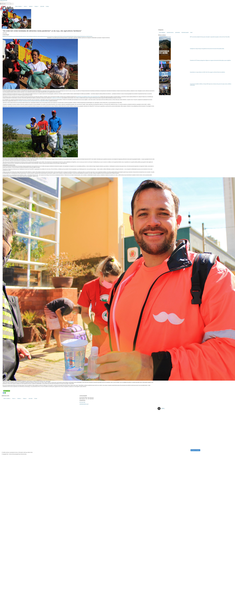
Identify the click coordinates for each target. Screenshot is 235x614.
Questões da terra (170, 32)
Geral (191, 32)
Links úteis (42, 6)
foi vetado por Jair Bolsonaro (56, 97)
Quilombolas (177, 32)
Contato (47, 6)
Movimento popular (185, 32)
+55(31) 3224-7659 (3, 0)
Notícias (31, 6)
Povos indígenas (162, 32)
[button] (12, 4)
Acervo (25, 6)
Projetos (36, 6)
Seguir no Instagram (195, 450)
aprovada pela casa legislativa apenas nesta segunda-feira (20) (87, 96)
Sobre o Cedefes (18, 6)
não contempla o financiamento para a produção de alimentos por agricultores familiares (32, 100)
